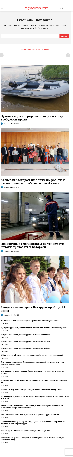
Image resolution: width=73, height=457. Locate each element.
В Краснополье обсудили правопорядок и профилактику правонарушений (32, 355)
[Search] (64, 36)
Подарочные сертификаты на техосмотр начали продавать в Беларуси (32, 245)
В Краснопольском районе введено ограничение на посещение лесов (30, 321)
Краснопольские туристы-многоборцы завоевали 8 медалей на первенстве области (32, 372)
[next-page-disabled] (68, 55)
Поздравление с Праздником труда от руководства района (25, 348)
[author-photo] (2, 123)
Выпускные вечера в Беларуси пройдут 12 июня (33, 309)
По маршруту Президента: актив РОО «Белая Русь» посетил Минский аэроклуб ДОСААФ (35, 397)
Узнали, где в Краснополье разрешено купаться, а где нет (25, 430)
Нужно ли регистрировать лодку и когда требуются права (32, 117)
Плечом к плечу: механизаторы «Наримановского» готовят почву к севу (31, 389)
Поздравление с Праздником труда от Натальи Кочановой (25, 334)
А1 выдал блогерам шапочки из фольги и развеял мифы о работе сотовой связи (33, 181)
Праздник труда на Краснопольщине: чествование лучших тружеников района (34, 327)
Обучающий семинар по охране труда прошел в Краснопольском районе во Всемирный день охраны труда (33, 422)
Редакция (6, 124)
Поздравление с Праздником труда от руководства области (25, 341)
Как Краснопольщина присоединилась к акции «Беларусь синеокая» (30, 414)
